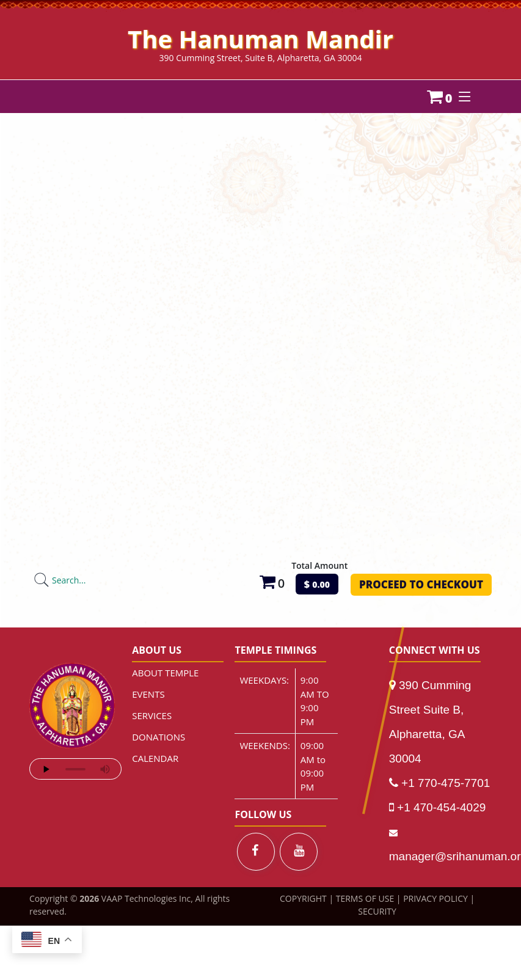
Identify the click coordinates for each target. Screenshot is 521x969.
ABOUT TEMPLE (165, 673)
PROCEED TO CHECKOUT (421, 584)
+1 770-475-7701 (445, 783)
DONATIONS (158, 737)
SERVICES (152, 715)
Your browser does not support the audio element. (75, 769)
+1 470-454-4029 (441, 807)
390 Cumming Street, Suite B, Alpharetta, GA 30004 (260, 58)
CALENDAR (155, 758)
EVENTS (148, 694)
